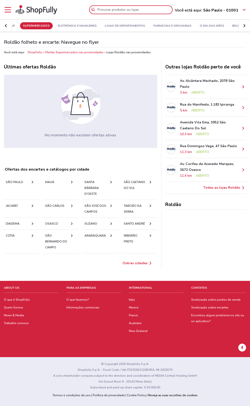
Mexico (134, 307)
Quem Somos (13, 307)
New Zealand (138, 331)
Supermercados (58, 26)
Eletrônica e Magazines (99, 26)
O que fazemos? (77, 300)
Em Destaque (26, 26)
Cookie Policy (136, 395)
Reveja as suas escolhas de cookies (173, 395)
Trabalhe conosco (16, 323)
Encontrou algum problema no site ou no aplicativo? (217, 318)
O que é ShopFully (17, 300)
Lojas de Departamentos (147, 26)
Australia (135, 323)
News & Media (14, 315)
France (133, 315)
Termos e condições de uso (71, 395)
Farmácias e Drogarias (194, 26)
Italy (132, 300)
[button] (244, 26)
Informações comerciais (82, 307)
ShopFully (35, 52)
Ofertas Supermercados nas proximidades (74, 52)
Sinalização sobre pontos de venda (215, 300)
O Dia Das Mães (233, 26)
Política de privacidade (109, 395)
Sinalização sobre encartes (210, 307)
